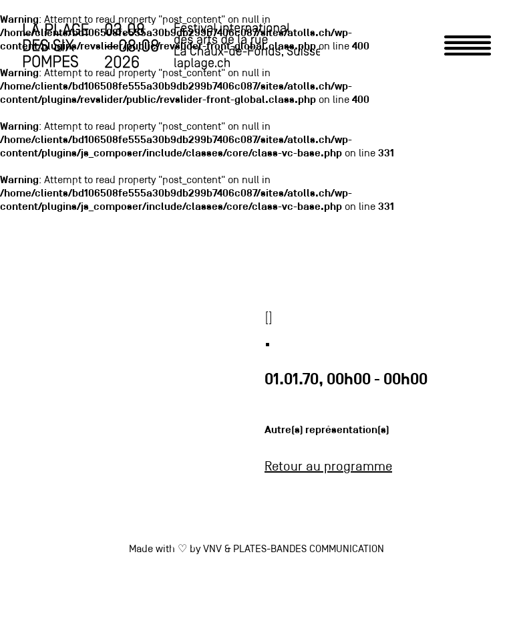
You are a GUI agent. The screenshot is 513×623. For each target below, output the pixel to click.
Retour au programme (328, 467)
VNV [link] (212, 549)
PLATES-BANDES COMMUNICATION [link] (308, 549)
